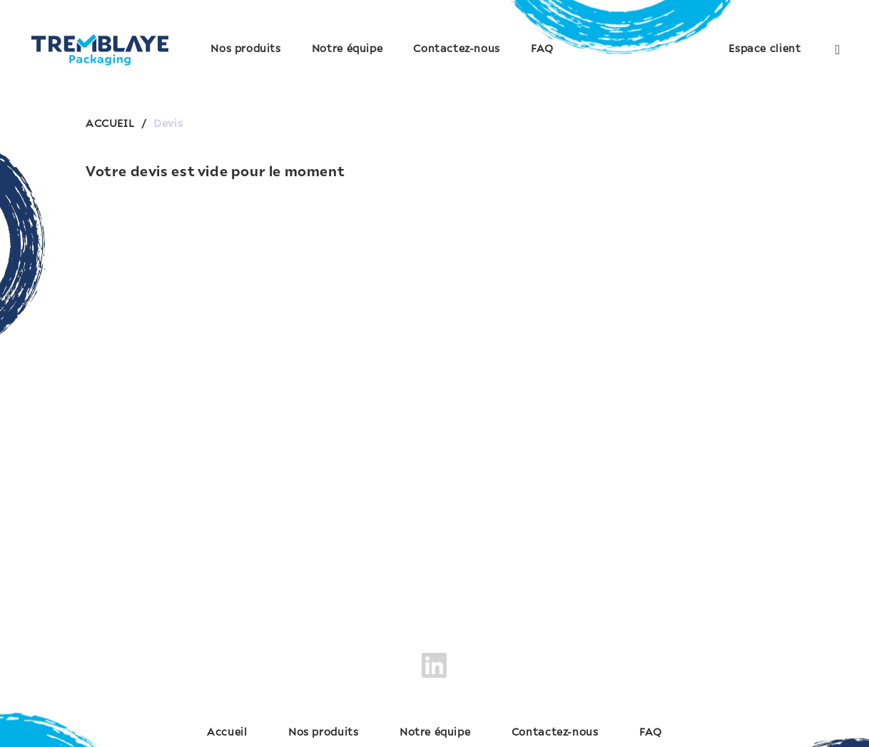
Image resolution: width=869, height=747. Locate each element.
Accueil (227, 733)
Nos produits (245, 49)
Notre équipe (347, 49)
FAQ (542, 49)
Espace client (764, 49)
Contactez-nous (456, 49)
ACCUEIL (110, 124)
